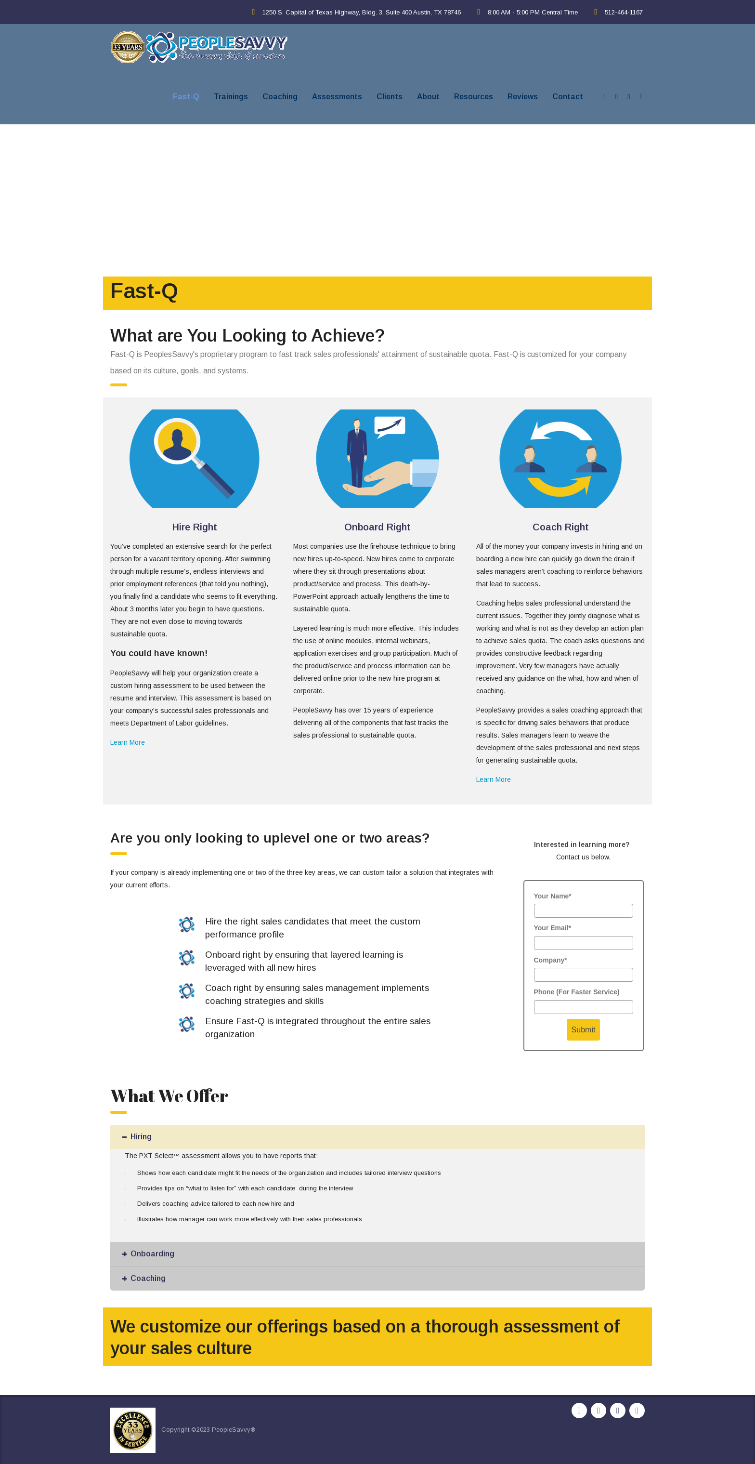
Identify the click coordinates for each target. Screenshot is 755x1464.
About (428, 96)
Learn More (127, 742)
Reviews (523, 96)
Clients (390, 96)
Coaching (280, 96)
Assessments (337, 96)
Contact (567, 96)
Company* (550, 960)
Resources (473, 96)
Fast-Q (186, 96)
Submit (584, 1030)
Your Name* (553, 896)
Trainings (231, 96)
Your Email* (553, 928)
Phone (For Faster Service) (577, 992)
